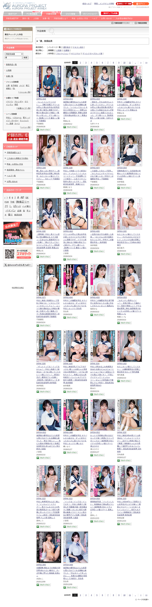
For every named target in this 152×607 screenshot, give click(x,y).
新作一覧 (26, 18)
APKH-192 (122, 364)
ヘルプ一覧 (11, 176)
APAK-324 (95, 364)
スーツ (17, 124)
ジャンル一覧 (24, 92)
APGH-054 (122, 168)
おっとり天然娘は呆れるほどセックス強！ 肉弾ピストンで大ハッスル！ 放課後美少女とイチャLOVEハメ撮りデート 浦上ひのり (102, 440)
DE (27, 197)
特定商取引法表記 (18, 287)
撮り (10, 214)
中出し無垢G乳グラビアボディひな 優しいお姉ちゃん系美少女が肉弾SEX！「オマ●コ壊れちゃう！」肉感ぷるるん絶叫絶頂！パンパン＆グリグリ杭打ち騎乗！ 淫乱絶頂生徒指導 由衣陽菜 (75, 375)
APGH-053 (122, 297)
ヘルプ (94, 18)
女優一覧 (46, 18)
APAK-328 (41, 231)
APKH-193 (122, 231)
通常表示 (66, 47)
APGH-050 (95, 499)
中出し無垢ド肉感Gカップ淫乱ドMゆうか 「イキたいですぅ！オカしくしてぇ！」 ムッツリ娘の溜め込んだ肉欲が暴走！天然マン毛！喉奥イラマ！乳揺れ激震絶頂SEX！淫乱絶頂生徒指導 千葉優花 (48, 308)
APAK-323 (122, 432)
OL (14, 88)
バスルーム (17, 118)
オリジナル (75, 53)
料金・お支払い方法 (80, 18)
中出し (8, 118)
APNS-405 (95, 231)
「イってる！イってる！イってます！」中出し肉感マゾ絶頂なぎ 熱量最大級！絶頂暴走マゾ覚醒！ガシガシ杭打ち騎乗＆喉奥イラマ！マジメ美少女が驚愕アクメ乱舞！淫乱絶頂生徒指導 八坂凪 (75, 510)
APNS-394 (41, 565)
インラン (9, 104)
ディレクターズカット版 (92, 53)
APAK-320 (122, 499)
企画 (19, 211)
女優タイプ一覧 (24, 108)
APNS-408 (122, 99)
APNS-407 (95, 168)
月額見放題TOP (12, 18)
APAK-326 (41, 364)
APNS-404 (68, 297)
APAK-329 (68, 168)
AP (22, 197)
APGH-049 (68, 565)
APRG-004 (41, 99)
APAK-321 (68, 499)
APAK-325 (68, 364)
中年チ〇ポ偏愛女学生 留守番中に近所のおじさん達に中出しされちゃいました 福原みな (102, 303)
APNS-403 (95, 297)
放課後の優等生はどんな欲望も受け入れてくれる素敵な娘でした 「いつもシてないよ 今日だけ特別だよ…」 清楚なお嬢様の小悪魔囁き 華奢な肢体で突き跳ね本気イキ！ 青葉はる (75, 110)
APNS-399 (68, 432)
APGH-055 (68, 99)
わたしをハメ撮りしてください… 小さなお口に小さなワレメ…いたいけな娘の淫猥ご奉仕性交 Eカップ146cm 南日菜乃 (129, 239)
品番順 (66, 50)
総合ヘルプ (87, 4)
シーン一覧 (25, 127)
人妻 (8, 85)
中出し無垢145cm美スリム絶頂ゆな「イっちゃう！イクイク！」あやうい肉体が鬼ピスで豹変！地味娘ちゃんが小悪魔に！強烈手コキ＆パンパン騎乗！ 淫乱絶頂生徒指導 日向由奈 (129, 443)
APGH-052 (41, 432)
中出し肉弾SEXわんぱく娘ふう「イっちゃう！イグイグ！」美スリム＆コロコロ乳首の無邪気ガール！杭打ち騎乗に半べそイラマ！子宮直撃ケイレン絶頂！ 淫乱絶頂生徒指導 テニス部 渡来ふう (48, 510)
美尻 (16, 104)
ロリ (26, 101)
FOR (7, 202)
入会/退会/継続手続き (124, 18)
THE (12, 202)
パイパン (9, 101)
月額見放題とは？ (61, 18)
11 (130, 63)
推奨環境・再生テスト (16, 170)
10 (124, 63)
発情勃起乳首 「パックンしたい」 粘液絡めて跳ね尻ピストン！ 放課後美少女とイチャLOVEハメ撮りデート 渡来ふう (102, 507)
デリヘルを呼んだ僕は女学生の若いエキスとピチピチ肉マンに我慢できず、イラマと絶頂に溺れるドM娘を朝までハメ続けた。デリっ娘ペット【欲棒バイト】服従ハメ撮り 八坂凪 (74, 242)
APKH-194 (41, 168)
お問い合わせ (106, 18)
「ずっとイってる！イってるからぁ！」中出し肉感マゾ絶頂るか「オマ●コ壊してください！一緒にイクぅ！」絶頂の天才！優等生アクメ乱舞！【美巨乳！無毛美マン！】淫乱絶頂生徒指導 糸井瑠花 (48, 375)
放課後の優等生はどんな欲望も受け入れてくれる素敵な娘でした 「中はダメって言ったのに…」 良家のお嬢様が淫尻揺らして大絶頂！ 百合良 (75, 573)
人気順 (36, 18)
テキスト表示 (78, 47)
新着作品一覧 (11, 64)
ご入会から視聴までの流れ (17, 158)
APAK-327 (41, 297)
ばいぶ (17, 206)
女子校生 (14, 85)
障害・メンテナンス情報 (104, 4)
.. (135, 63)
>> (146, 63)
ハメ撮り (26, 206)
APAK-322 (41, 499)
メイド (22, 85)
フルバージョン (62, 53)
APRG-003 (95, 99)
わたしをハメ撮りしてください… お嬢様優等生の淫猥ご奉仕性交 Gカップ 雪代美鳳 (128, 369)
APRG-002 (68, 231)
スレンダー (18, 101)
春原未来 (18, 215)
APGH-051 (95, 432)
